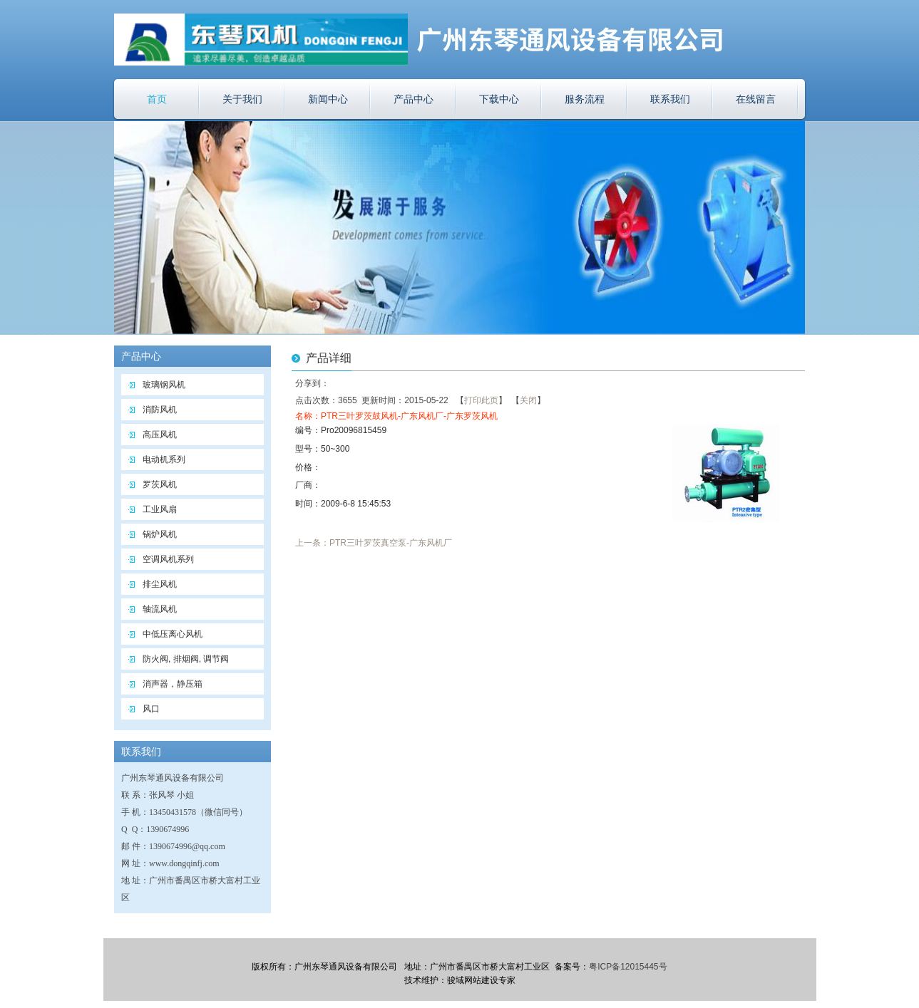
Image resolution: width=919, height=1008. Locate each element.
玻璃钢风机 (164, 385)
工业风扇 (160, 509)
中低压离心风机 (172, 634)
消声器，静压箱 (172, 684)
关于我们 (242, 99)
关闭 (528, 400)
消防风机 (160, 410)
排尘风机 (160, 584)
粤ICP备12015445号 (628, 967)
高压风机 (160, 435)
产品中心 (413, 99)
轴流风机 (160, 609)
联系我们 (670, 99)
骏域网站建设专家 (481, 980)
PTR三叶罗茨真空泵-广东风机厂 (390, 543)
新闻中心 (328, 99)
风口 (151, 709)
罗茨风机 (160, 484)
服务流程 (585, 99)
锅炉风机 (160, 534)
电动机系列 (164, 459)
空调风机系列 (168, 559)
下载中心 (499, 99)
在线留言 (756, 99)
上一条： (312, 543)
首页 (157, 99)
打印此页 (481, 400)
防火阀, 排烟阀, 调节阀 (186, 659)
